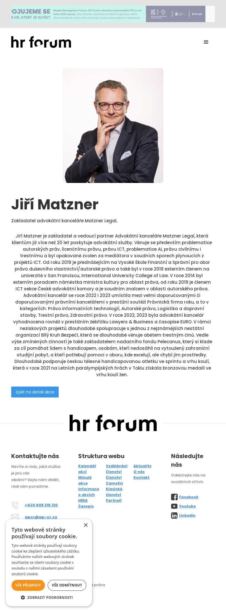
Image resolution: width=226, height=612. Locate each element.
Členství (114, 471)
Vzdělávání (116, 466)
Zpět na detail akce (35, 392)
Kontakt (141, 477)
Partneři (114, 500)
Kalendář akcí (87, 469)
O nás (139, 471)
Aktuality (142, 466)
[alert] (49, 562)
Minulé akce (85, 480)
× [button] (85, 525)
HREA (83, 500)
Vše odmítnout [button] (67, 585)
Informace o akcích (88, 491)
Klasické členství (114, 491)
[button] (206, 42)
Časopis (86, 506)
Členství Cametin (114, 480)
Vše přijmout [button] (28, 585)
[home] (41, 42)
